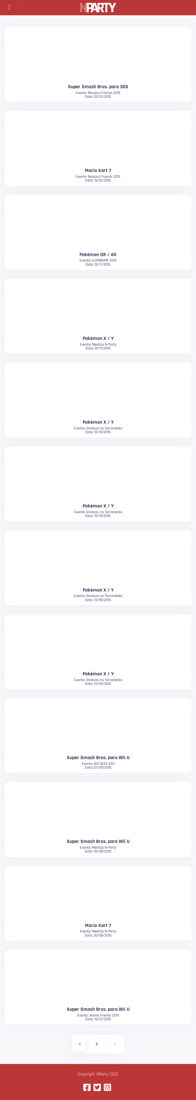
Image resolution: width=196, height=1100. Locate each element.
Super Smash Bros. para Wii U (98, 757)
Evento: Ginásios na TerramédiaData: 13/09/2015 (98, 597)
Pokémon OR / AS (98, 254)
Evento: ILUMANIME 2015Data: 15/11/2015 (98, 262)
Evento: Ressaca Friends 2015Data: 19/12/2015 (98, 178)
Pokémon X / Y (98, 338)
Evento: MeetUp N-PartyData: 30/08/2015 (98, 849)
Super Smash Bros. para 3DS (98, 86)
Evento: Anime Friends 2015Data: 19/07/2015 (98, 1017)
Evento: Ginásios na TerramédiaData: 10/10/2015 (98, 430)
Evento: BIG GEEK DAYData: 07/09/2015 (98, 765)
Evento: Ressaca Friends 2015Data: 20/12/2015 (98, 94)
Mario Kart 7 (98, 170)
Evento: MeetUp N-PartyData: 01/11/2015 (98, 346)
